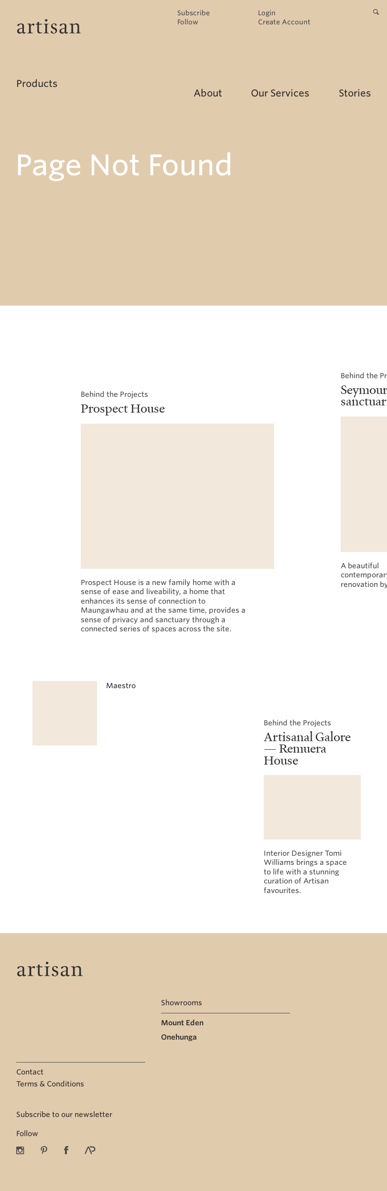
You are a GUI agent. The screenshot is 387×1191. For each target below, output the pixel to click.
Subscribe (193, 13)
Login (267, 13)
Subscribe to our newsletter (64, 1114)
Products (36, 83)
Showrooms (181, 1003)
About (208, 93)
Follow (187, 22)
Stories (355, 93)
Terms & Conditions (50, 1084)
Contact (29, 1072)
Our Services (280, 93)
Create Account (284, 22)
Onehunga (179, 1037)
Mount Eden (182, 1023)
